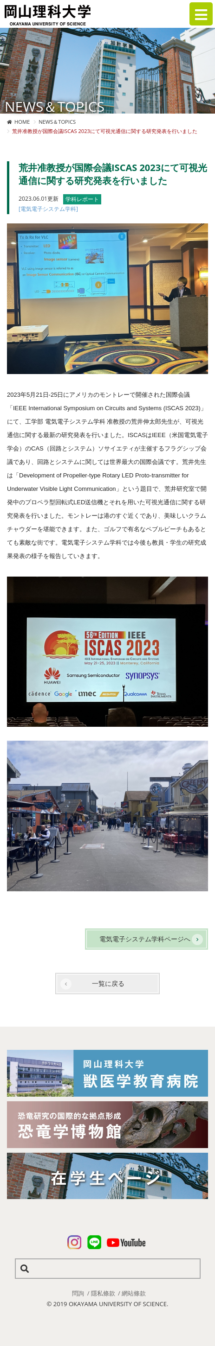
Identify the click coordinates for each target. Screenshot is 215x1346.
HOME (22, 121)
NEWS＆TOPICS (57, 121)
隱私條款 (103, 1293)
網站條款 (134, 1293)
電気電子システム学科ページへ (144, 938)
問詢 (78, 1293)
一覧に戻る (108, 983)
